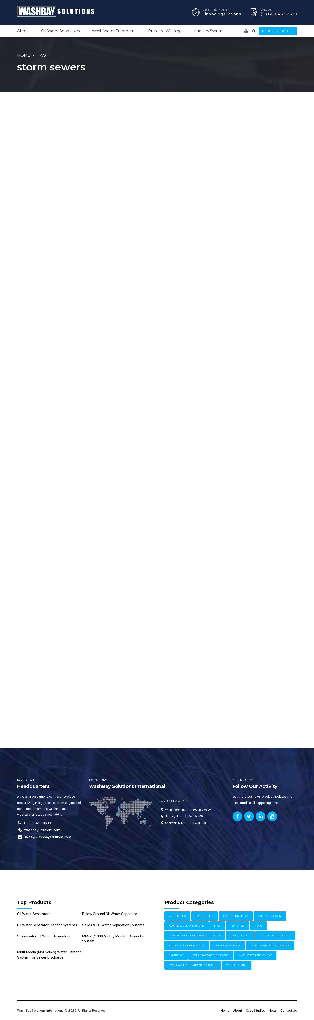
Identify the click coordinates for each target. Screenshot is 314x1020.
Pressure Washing (165, 30)
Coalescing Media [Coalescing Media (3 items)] (235, 916)
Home (23, 55)
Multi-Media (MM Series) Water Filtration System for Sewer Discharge (49, 954)
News (273, 1010)
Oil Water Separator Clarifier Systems (47, 925)
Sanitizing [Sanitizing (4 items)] (176, 955)
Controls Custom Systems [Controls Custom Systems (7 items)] (186, 925)
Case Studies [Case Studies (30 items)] (204, 916)
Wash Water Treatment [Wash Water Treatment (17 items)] (255, 955)
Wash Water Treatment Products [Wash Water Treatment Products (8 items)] (192, 965)
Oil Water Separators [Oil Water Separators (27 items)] (275, 935)
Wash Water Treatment (114, 30)
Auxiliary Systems (209, 30)
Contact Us (288, 1010)
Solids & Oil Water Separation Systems (113, 925)
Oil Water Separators (60, 30)
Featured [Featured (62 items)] (237, 925)
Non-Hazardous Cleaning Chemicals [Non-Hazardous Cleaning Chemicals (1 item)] (195, 935)
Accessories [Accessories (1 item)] (177, 916)
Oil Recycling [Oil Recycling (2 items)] (240, 935)
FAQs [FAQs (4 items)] (217, 925)
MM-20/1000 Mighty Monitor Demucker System (113, 938)
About (23, 30)
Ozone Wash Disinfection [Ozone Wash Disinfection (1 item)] (186, 945)
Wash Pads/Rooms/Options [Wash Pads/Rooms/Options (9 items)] (210, 955)
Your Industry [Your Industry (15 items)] (236, 965)
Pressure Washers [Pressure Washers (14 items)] (227, 945)
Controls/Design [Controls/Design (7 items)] (269, 916)
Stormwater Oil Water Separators (44, 936)
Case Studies (255, 1010)
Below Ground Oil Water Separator (109, 914)
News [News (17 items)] (258, 925)
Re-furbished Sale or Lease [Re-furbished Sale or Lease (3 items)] (270, 945)
